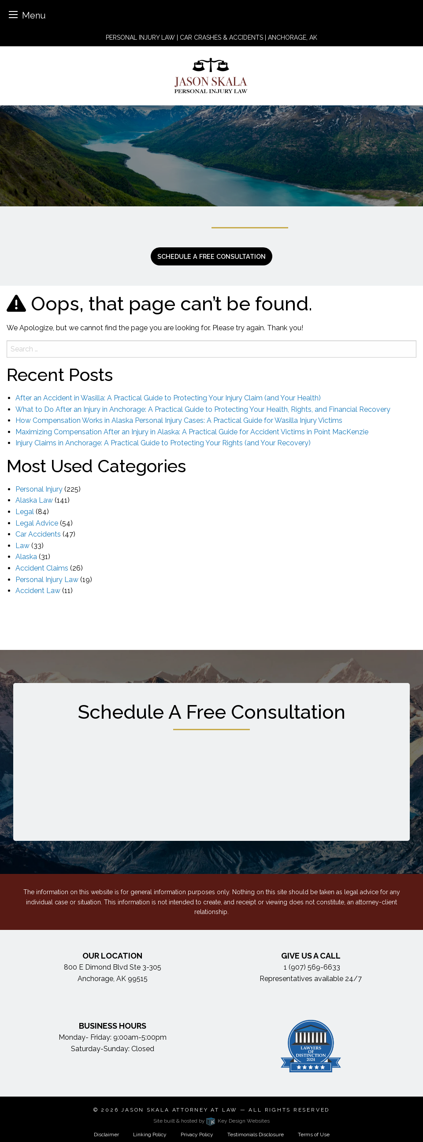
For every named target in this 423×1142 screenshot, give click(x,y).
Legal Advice (36, 523)
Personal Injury (39, 489)
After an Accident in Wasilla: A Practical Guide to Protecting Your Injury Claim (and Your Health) (168, 398)
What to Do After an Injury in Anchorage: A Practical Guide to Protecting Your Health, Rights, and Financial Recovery (202, 409)
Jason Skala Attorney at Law (179, 1110)
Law (22, 545)
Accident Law (37, 590)
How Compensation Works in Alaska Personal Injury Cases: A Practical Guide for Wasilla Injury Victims (178, 420)
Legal (24, 512)
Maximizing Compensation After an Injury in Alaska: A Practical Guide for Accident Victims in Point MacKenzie (191, 432)
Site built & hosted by (211, 1121)
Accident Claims (41, 568)
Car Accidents (38, 534)
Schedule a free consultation (211, 256)
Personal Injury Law (46, 579)
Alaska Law (34, 500)
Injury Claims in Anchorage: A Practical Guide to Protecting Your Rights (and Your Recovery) (163, 443)
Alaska (26, 556)
